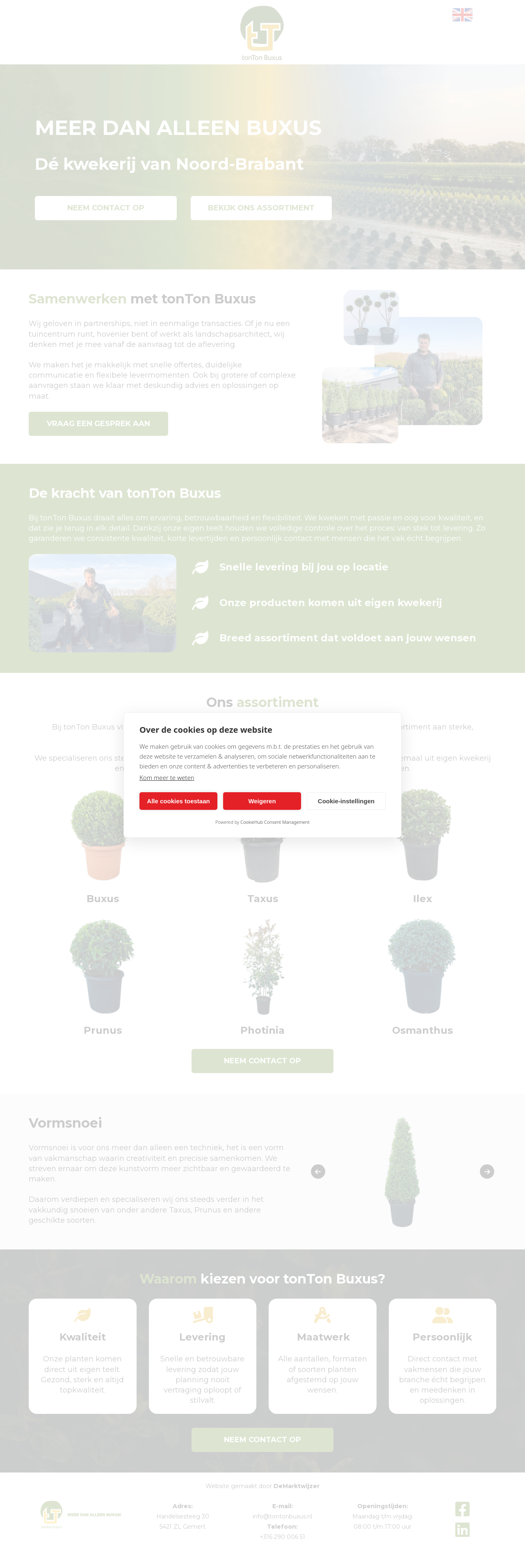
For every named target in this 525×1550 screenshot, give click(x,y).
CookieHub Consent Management (275, 822)
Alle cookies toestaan (178, 801)
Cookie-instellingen (346, 801)
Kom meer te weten (166, 777)
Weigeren (262, 801)
